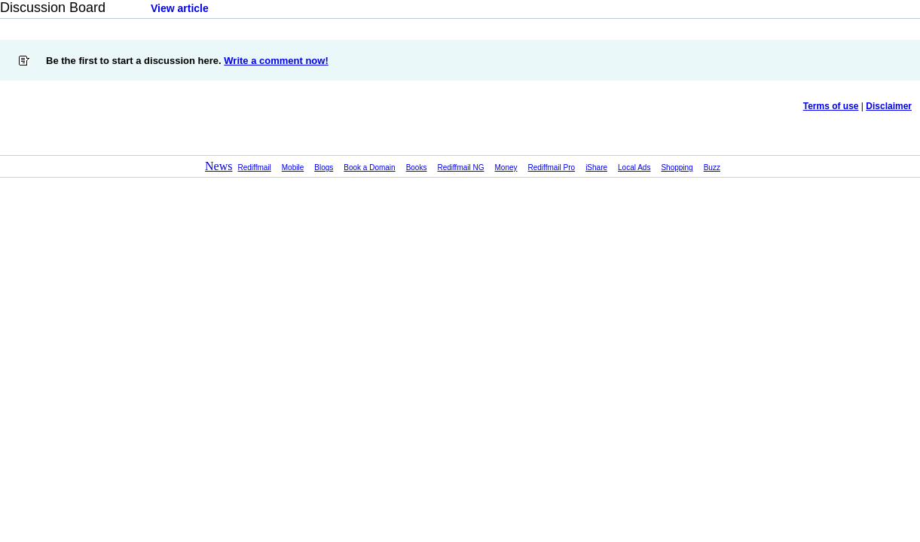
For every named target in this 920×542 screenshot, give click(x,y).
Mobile (293, 167)
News (218, 166)
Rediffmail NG (460, 167)
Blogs (323, 167)
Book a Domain (369, 167)
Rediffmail (254, 167)
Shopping (676, 167)
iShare (596, 167)
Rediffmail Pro (552, 167)
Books (416, 167)
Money (506, 167)
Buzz (712, 167)
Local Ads (634, 167)
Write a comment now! (276, 60)
